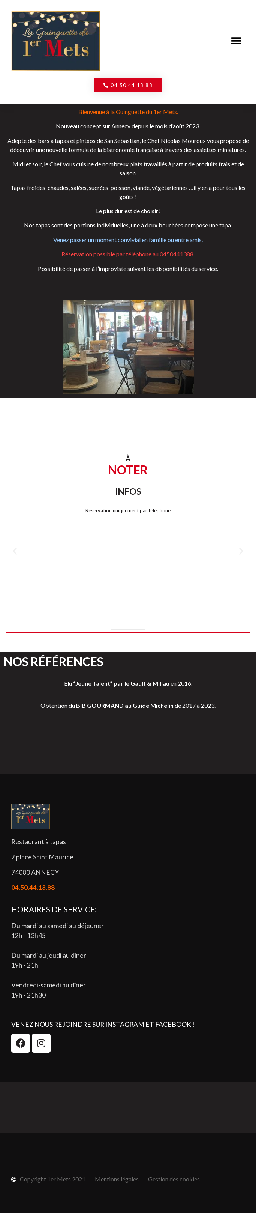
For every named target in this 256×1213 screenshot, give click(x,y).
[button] (236, 41)
